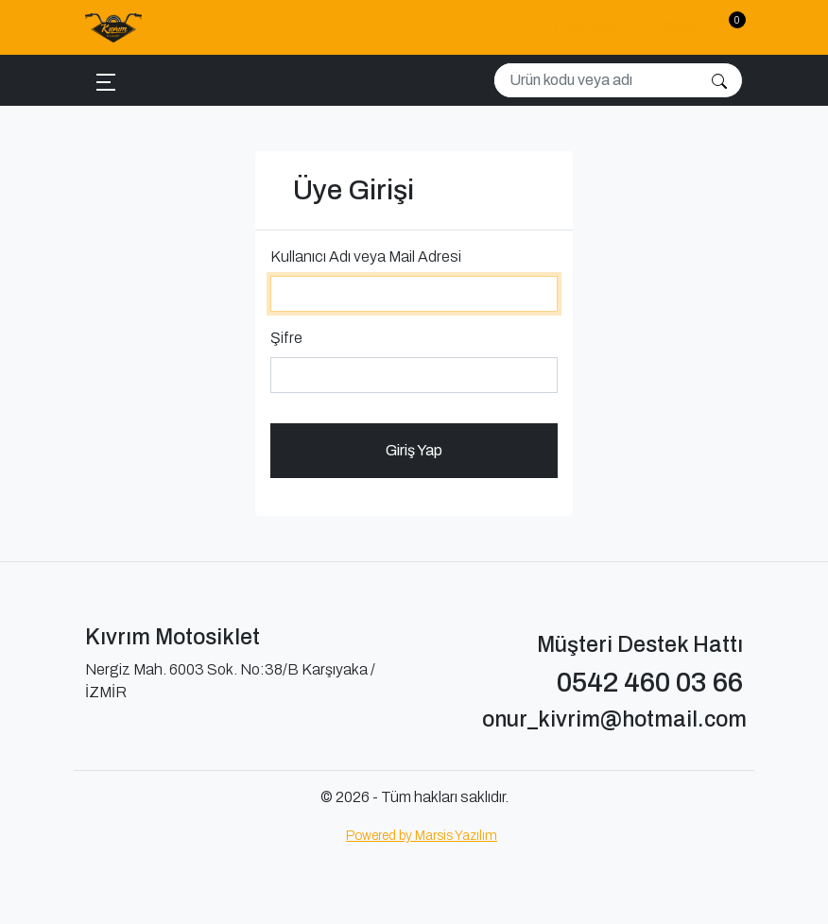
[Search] (596, 80)
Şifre (286, 338)
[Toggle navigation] (106, 80)
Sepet (703, 24)
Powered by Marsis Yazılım (421, 836)
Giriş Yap (414, 450)
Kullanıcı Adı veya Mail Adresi (365, 256)
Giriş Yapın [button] (588, 27)
